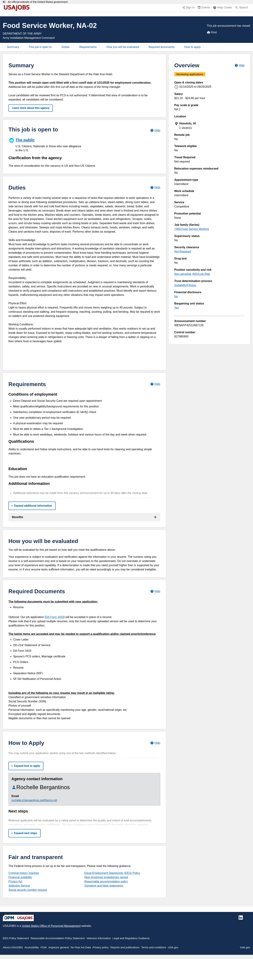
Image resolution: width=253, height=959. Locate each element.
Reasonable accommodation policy (106, 881)
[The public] (46, 144)
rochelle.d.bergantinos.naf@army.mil (34, 800)
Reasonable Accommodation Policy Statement (58, 938)
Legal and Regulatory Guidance (131, 938)
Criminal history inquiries (23, 873)
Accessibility (31, 947)
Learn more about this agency (30, 108)
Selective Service (19, 885)
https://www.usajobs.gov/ (63, 758)
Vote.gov (245, 947)
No (176, 296)
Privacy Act (15, 881)
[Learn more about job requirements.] (155, 384)
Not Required (182, 251)
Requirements (88, 47)
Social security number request (27, 889)
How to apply (192, 47)
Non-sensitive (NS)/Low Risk (192, 273)
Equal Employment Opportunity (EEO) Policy (112, 873)
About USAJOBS (13, 947)
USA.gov (173, 947)
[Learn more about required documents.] (155, 591)
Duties (65, 47)
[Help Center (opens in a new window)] (222, 8)
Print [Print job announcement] (212, 32)
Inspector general (58, 947)
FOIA (44, 947)
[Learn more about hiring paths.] (155, 130)
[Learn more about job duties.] (155, 187)
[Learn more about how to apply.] (155, 742)
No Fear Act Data (81, 947)
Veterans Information (98, 938)
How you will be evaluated (122, 47)
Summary (13, 47)
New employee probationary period (106, 877)
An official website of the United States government (38, 2)
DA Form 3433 (55, 617)
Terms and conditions (153, 947)
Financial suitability (20, 877)
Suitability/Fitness (185, 285)
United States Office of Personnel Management (51, 925)
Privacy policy (101, 947)
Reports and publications (125, 947)
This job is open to (40, 47)
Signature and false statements (103, 885)
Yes (176, 307)
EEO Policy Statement (16, 938)
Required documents (161, 47)
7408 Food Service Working (191, 228)
